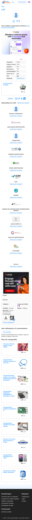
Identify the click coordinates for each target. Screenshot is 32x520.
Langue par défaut (22, 304)
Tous (2, 6)
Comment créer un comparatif (9, 496)
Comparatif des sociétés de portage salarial (9, 425)
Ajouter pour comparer (23, 103)
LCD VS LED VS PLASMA (7, 84)
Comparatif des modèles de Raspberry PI (9, 409)
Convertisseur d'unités (7, 503)
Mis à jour (6, 310)
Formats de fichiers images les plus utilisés (9, 345)
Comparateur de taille (7, 505)
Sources (5, 299)
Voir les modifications (8, 322)
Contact (24, 501)
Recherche (13, 2)
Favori (14, 21)
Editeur (19, 308)
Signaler (10, 98)
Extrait (5, 295)
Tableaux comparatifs (7, 501)
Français (29, 2)
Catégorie (5, 304)
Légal (23, 499)
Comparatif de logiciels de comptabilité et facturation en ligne (9, 394)
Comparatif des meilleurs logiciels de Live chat (9, 361)
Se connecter (22, 2)
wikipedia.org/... (21, 78)
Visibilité (5, 308)
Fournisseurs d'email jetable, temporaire (9, 471)
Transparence (25, 496)
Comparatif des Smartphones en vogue (8, 456)
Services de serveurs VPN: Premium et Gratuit (9, 440)
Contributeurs (7, 314)
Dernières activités (6, 512)
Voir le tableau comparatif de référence (13, 26)
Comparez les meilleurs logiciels (10, 499)
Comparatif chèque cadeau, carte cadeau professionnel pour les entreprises (9, 378)
